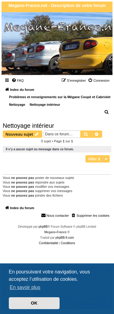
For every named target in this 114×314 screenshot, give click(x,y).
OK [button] (34, 303)
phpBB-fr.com (65, 237)
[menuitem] (18, 80)
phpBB (43, 226)
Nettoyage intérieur (28, 125)
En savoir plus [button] (25, 287)
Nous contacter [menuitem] (55, 215)
